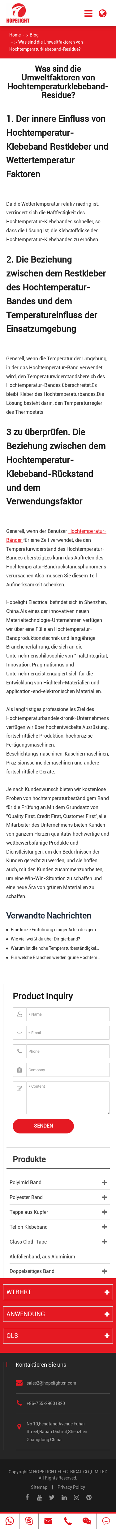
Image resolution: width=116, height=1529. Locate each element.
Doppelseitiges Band (32, 1271)
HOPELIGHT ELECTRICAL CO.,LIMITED (70, 1471)
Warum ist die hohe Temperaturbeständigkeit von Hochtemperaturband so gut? (55, 948)
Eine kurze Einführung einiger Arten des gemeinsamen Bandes (55, 929)
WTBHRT (18, 1292)
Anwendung (25, 1314)
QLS (12, 1335)
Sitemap (39, 1487)
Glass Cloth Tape (28, 1242)
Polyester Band (26, 1197)
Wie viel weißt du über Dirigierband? (45, 938)
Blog (34, 34)
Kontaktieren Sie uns (41, 1364)
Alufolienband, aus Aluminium (42, 1257)
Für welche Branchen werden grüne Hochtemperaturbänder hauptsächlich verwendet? (55, 957)
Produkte (29, 1159)
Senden (43, 1126)
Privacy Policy (71, 1487)
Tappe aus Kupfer (29, 1212)
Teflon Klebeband (29, 1227)
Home (15, 34)
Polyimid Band (25, 1182)
